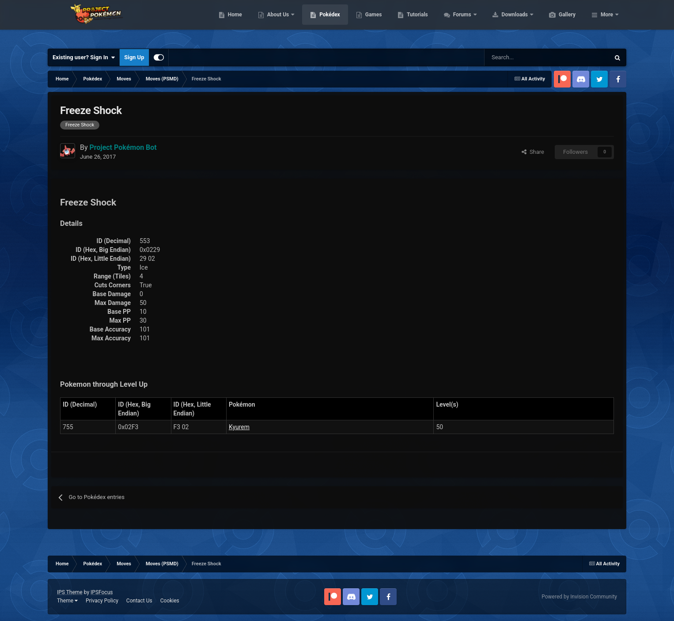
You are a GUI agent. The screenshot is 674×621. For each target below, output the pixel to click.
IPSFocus (102, 592)
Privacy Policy (102, 601)
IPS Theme (70, 592)
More (606, 22)
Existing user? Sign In (84, 57)
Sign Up (134, 57)
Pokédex (371, 22)
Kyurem (239, 427)
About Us (320, 22)
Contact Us (139, 601)
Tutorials (459, 22)
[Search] (516, 57)
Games (415, 22)
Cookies (169, 601)
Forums (504, 22)
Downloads (557, 22)
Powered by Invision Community (579, 597)
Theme (67, 601)
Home (276, 22)
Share (533, 152)
